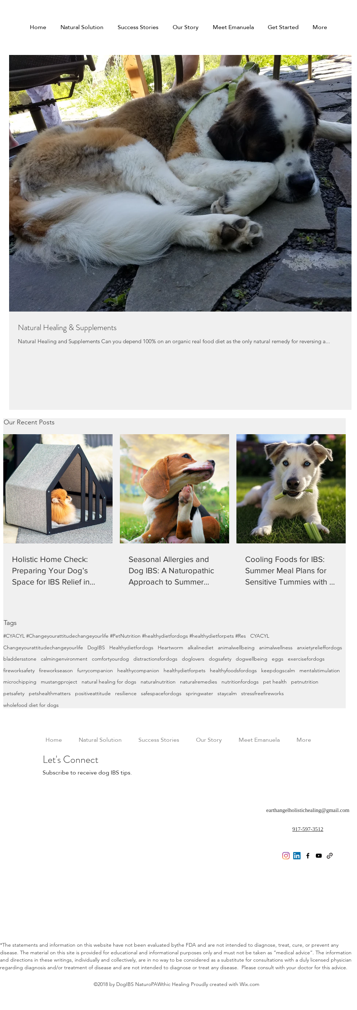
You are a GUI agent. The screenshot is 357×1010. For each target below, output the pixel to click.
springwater (199, 693)
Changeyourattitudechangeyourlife (43, 647)
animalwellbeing (236, 647)
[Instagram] (286, 855)
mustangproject (59, 681)
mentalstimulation (319, 670)
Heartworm (170, 647)
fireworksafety (19, 670)
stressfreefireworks (262, 693)
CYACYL (259, 636)
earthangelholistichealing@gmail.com (307, 810)
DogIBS (96, 647)
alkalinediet (200, 647)
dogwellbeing (251, 658)
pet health (275, 681)
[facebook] (307, 855)
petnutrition (304, 681)
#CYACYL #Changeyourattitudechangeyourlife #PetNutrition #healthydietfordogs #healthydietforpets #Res (124, 636)
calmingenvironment (64, 658)
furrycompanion (95, 670)
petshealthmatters (50, 693)
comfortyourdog (110, 658)
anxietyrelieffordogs (319, 647)
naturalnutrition (158, 681)
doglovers (193, 658)
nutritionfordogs (240, 681)
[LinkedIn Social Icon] (297, 855)
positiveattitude (93, 693)
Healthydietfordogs (131, 647)
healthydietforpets (184, 670)
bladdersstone (19, 658)
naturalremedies (198, 681)
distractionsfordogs (155, 658)
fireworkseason (56, 670)
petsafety (13, 693)
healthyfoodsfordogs (233, 670)
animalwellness (276, 647)
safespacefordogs (161, 693)
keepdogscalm (278, 670)
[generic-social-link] (329, 855)
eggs (277, 658)
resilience (126, 693)
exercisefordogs (306, 658)
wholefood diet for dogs (31, 705)
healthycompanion (138, 670)
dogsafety (220, 658)
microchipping (19, 681)
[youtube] (318, 855)
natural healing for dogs (109, 681)
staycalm (227, 693)
